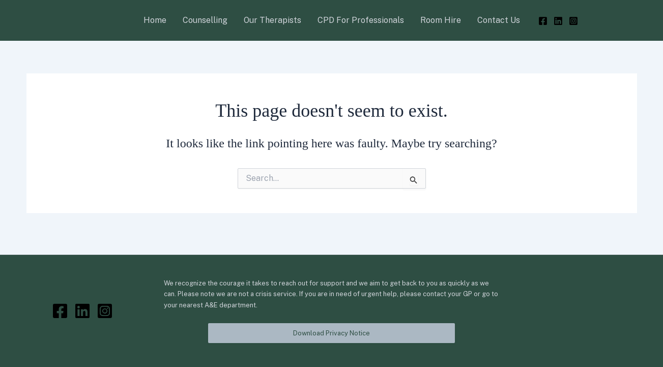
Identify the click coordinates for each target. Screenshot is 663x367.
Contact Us (498, 20)
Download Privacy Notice (331, 333)
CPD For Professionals (361, 20)
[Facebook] (542, 20)
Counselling (205, 20)
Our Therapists (272, 20)
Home (154, 20)
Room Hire (440, 20)
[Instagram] (573, 20)
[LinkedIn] (558, 20)
